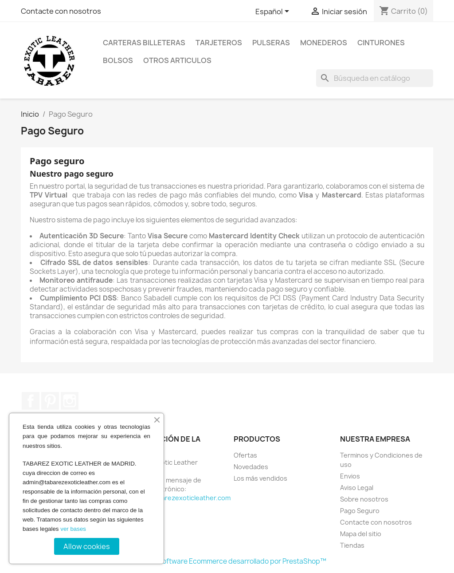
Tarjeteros (219, 42)
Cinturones (381, 42)
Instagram (69, 401)
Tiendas (352, 545)
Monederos (323, 42)
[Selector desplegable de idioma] (273, 12)
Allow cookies (86, 546)
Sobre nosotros (364, 499)
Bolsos (118, 60)
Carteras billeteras (144, 42)
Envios (350, 476)
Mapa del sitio (360, 534)
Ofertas (245, 455)
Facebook (30, 401)
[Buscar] (374, 78)
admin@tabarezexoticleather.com (179, 498)
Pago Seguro (360, 510)
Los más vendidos (260, 478)
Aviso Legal (356, 487)
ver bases (73, 529)
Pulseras (271, 42)
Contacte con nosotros (61, 11)
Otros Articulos (177, 60)
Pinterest (50, 401)
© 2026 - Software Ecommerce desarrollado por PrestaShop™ (227, 561)
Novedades (251, 466)
